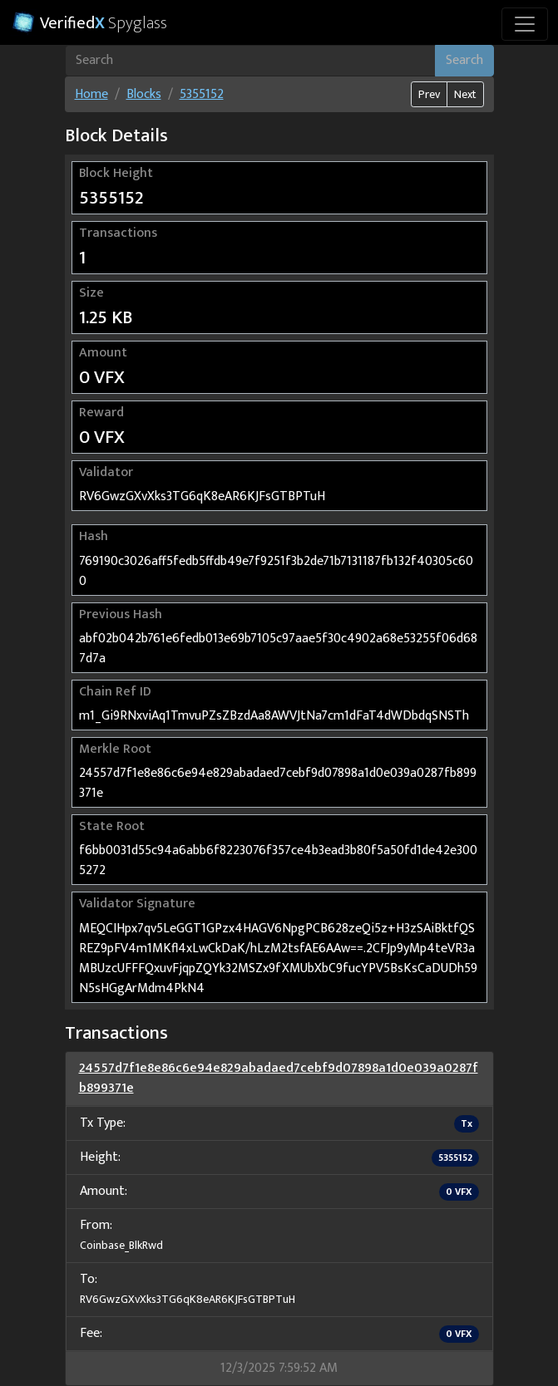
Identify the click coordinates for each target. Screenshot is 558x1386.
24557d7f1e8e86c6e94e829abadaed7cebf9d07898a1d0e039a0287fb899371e (278, 1078)
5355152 (202, 94)
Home (91, 94)
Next (465, 94)
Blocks (143, 94)
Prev (429, 94)
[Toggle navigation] (524, 24)
